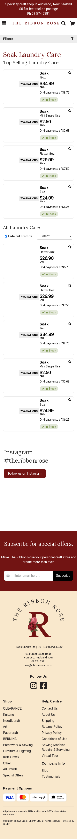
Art (5, 727)
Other (7, 763)
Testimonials (51, 776)
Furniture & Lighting (17, 751)
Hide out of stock (20, 236)
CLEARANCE (12, 708)
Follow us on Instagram (24, 473)
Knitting (8, 715)
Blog (45, 771)
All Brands (10, 769)
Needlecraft (11, 721)
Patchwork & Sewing (18, 745)
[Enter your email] (33, 576)
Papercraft (10, 733)
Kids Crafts (11, 757)
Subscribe (63, 575)
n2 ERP (6, 824)
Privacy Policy (52, 733)
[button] (4, 23)
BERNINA (10, 739)
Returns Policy (52, 727)
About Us (48, 715)
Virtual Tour (50, 756)
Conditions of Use (54, 739)
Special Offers (13, 775)
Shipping (48, 721)
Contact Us (50, 708)
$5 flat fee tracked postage (38, 9)
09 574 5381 (41, 13)
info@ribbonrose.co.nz (39, 665)
